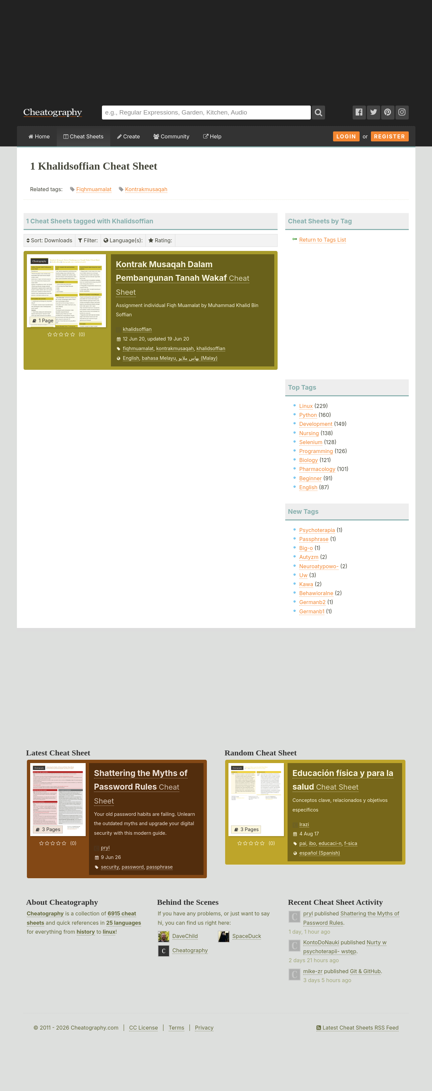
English (131, 358)
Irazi (304, 824)
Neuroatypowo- (319, 566)
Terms (176, 1027)
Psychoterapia (317, 530)
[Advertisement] (216, 49)
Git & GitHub (365, 971)
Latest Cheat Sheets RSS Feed (357, 1027)
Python (308, 415)
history (86, 931)
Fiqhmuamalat (94, 189)
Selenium (310, 442)
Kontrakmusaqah (146, 189)
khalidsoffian (137, 329)
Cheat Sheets (83, 136)
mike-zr (312, 971)
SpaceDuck (246, 936)
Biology (308, 460)
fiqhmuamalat (138, 348)
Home (39, 136)
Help (212, 136)
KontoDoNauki (321, 942)
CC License (143, 1027)
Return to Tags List (322, 239)
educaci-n (330, 843)
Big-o (306, 548)
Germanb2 (312, 602)
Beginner (310, 478)
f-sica (350, 843)
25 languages (123, 922)
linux (109, 931)
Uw (303, 575)
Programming (316, 451)
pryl (105, 847)
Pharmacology (317, 469)
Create (128, 136)
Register (389, 136)
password (133, 867)
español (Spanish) (320, 853)
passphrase (159, 867)
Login (346, 136)
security (110, 867)
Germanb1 (311, 611)
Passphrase (313, 539)
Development (315, 424)
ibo (312, 843)
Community (171, 136)
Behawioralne (316, 593)
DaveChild (185, 936)
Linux (306, 406)
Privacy (204, 1027)
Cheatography (45, 913)
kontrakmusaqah (175, 348)
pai (303, 843)
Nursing (309, 433)
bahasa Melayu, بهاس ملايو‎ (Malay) (179, 358)
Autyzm (308, 557)
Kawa (306, 584)
